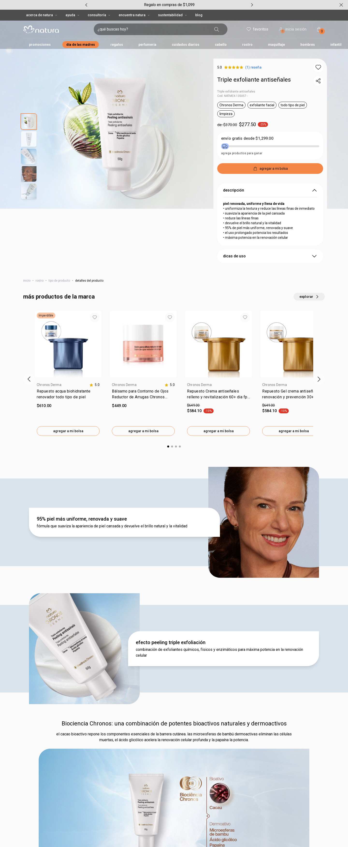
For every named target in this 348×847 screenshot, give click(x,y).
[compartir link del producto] (318, 81)
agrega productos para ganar (241, 153)
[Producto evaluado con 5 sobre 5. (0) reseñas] (254, 67)
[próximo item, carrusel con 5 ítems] (252, 4)
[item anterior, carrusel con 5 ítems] (86, 4)
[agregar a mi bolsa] (270, 168)
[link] (68, 395)
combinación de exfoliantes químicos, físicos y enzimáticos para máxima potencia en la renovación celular (219, 652)
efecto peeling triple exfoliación (170, 642)
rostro (40, 280)
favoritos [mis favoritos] (257, 29)
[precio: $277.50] (270, 124)
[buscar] (216, 29)
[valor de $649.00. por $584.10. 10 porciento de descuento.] (218, 408)
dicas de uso (270, 256)
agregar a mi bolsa (68, 431)
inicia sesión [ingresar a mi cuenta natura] (292, 29)
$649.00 (193, 405)
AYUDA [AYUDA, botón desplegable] (72, 15)
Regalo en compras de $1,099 (169, 4)
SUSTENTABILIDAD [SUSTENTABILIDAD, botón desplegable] (173, 15)
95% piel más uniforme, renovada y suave (82, 519)
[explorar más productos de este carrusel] (309, 296)
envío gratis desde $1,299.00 (247, 138)
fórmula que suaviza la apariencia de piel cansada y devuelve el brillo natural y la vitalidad (112, 526)
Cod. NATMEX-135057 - (232, 96)
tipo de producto (59, 280)
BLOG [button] (199, 15)
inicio (26, 280)
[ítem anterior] (29, 379)
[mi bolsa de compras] (319, 29)
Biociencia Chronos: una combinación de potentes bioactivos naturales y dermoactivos (174, 723)
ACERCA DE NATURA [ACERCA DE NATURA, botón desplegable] (42, 15)
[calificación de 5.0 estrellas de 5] (94, 384)
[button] (318, 67)
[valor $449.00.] (143, 406)
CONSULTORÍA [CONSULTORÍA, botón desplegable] (99, 15)
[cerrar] (341, 5)
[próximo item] (319, 379)
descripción (270, 190)
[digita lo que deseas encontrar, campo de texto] (153, 29)
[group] (169, 5)
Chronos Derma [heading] (49, 385)
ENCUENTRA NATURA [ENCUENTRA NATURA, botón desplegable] (134, 15)
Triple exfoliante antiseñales (254, 79)
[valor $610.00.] (68, 406)
